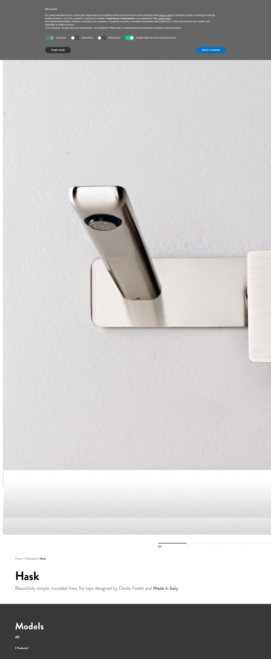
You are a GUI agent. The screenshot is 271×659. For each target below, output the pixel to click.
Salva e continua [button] (211, 50)
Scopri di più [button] (58, 50)
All (17, 637)
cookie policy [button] (164, 18)
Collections (30, 559)
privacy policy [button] (166, 15)
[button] (224, 9)
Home (18, 559)
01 (172, 543)
